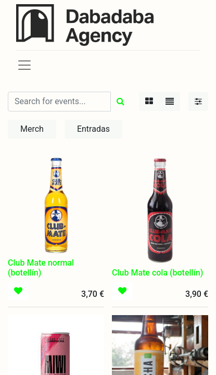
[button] (18, 291)
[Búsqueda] (120, 101)
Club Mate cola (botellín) (157, 273)
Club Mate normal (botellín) (41, 268)
